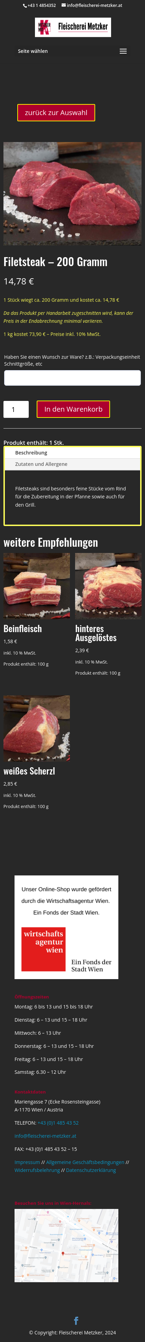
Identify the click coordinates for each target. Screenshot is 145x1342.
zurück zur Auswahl (56, 112)
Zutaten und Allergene (41, 464)
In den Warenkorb (73, 409)
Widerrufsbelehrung (37, 1170)
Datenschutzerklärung (91, 1170)
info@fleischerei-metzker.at (45, 1136)
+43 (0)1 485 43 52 (58, 1122)
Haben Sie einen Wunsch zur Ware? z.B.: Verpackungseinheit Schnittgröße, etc (72, 360)
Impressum (27, 1162)
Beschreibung (31, 452)
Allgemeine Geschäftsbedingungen (85, 1162)
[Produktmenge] (16, 409)
